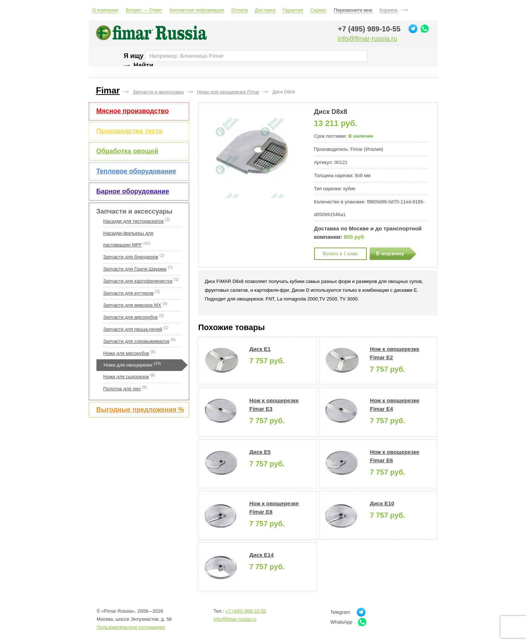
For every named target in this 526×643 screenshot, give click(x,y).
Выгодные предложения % (140, 409)
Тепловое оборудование (136, 171)
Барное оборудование (132, 191)
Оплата (239, 10)
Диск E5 (260, 452)
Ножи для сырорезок (126, 376)
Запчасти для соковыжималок (136, 341)
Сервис (318, 10)
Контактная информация (196, 10)
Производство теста (129, 131)
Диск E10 (382, 503)
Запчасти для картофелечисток (138, 281)
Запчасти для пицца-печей (132, 329)
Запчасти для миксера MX (132, 305)
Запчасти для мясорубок (130, 317)
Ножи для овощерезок (128, 365)
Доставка (265, 10)
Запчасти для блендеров (130, 257)
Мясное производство (132, 111)
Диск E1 (260, 349)
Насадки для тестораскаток (133, 221)
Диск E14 (261, 555)
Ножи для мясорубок (126, 353)
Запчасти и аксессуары (134, 211)
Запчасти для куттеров (128, 293)
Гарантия (293, 10)
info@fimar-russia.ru (367, 38)
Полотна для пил (122, 388)
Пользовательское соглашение (131, 627)
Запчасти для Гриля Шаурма (135, 269)
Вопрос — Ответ (144, 10)
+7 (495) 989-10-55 (369, 29)
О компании (105, 10)
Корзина (389, 10)
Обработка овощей (127, 151)
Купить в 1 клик (340, 253)
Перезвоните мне (353, 10)
